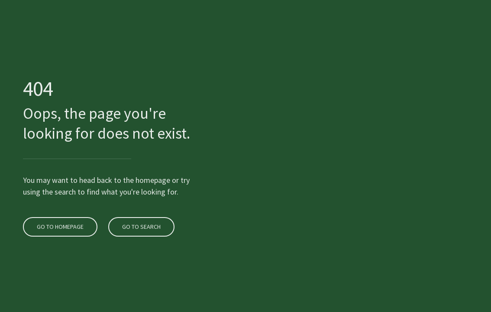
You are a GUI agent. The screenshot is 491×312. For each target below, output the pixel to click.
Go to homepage (59, 217)
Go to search (140, 217)
